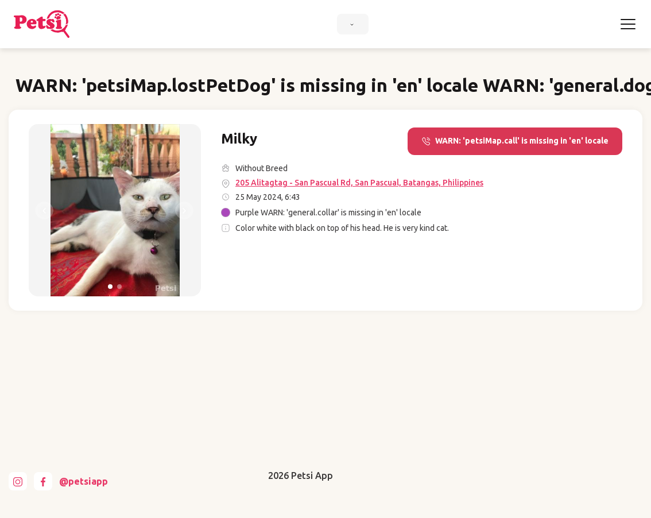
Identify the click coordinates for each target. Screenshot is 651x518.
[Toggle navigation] (628, 24)
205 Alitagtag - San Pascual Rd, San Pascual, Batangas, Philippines (359, 182)
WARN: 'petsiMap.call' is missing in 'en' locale (515, 141)
